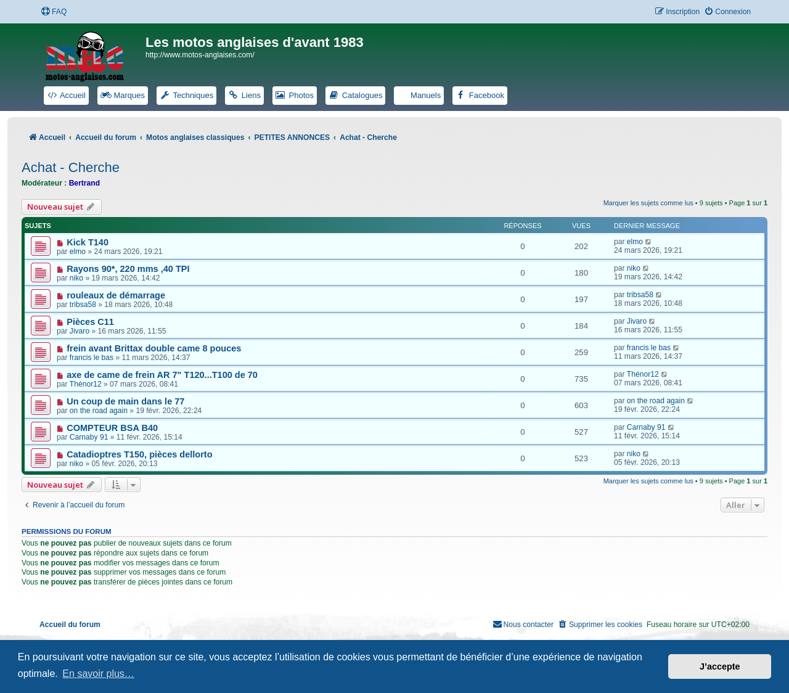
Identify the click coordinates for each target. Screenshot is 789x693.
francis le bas (91, 357)
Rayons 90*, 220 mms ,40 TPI (128, 269)
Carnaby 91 (89, 437)
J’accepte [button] (720, 666)
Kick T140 (87, 242)
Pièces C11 (90, 322)
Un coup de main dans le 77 (125, 401)
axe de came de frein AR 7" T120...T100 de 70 (162, 375)
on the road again (99, 410)
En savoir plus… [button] (98, 673)
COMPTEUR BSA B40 (112, 428)
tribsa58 (83, 304)
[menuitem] (54, 12)
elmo (78, 251)
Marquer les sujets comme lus (648, 203)
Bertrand (84, 183)
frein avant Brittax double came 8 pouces (154, 348)
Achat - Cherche (71, 167)
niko (76, 278)
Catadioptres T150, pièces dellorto (139, 454)
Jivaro (79, 331)
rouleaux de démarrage (116, 295)
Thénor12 (86, 384)
